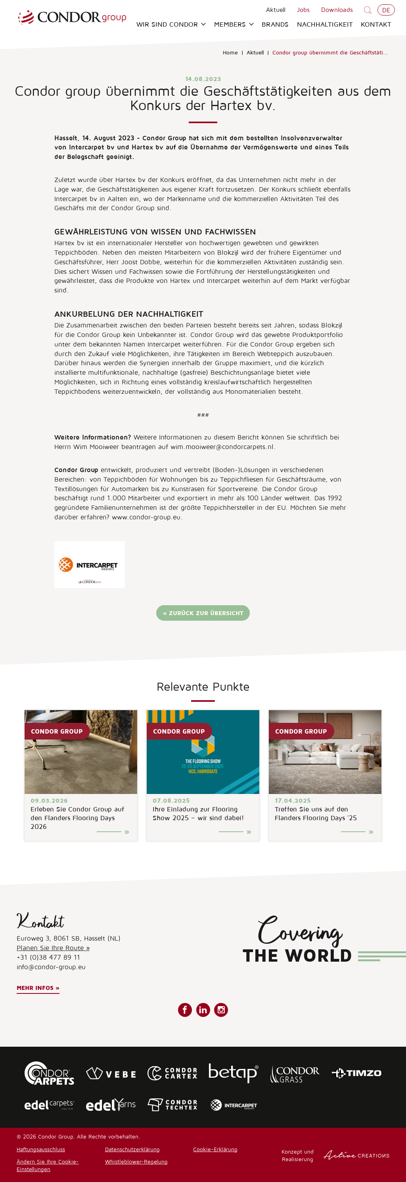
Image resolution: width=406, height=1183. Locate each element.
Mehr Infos (35, 988)
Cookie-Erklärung (215, 1149)
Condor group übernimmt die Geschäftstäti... (330, 53)
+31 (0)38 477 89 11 (48, 958)
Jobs (303, 9)
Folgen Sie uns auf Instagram (221, 1011)
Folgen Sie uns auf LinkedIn (203, 1011)
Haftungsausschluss (41, 1149)
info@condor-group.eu (51, 968)
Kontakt (376, 25)
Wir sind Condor (171, 25)
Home (230, 53)
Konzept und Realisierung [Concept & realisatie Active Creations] (335, 1156)
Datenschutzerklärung (132, 1149)
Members (234, 25)
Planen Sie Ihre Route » (53, 949)
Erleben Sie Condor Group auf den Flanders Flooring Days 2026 (77, 818)
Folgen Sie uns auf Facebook (185, 1011)
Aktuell (275, 9)
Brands (275, 25)
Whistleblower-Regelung (136, 1162)
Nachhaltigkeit (325, 25)
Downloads (337, 9)
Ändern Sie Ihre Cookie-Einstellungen (48, 1166)
